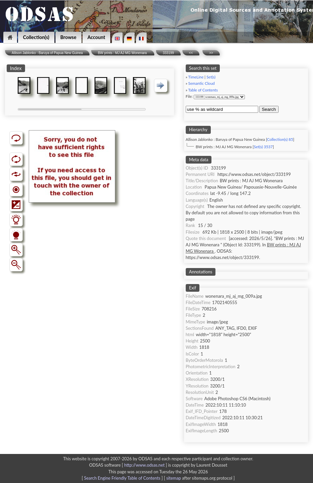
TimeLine (195, 77)
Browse (68, 37)
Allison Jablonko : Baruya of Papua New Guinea (47, 53)
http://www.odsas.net (144, 465)
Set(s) (210, 77)
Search (269, 109)
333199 (168, 53)
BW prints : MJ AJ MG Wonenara (123, 53)
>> (211, 53)
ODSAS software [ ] (128, 465)
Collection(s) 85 (280, 139)
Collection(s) (36, 37)
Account (96, 37)
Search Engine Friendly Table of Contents (122, 478)
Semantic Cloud (201, 83)
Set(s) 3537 (263, 147)
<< (191, 53)
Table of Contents (203, 90)
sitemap (173, 478)
